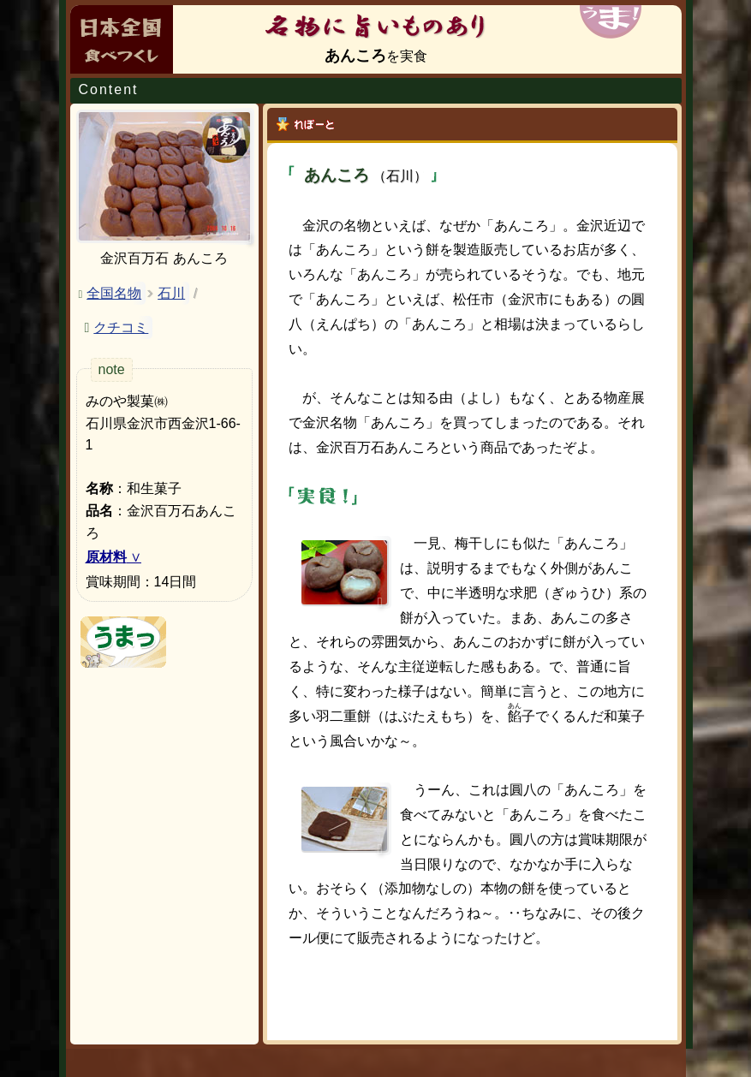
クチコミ (120, 327)
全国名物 (113, 293)
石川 (171, 293)
